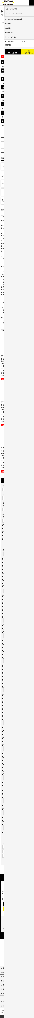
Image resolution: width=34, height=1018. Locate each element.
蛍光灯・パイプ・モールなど (12, 716)
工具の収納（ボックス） (11, 698)
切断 (5, 554)
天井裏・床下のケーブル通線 (12, 794)
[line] (25, 961)
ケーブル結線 (7, 805)
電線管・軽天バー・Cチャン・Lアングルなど (16, 587)
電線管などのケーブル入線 (12, 782)
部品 (4, 539)
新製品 (5, 525)
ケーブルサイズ (8, 763)
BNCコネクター (8, 632)
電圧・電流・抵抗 (9, 756)
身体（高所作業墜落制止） (12, 673)
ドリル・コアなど (9, 603)
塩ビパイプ (7, 562)
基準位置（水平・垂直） (11, 760)
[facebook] (21, 961)
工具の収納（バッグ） (10, 702)
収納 (5, 690)
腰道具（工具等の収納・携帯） (13, 712)
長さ (4, 767)
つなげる (7, 801)
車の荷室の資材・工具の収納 (12, 695)
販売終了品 (7, 528)
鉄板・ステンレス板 (9, 644)
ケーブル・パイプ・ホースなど (13, 666)
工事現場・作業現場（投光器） (13, 741)
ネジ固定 (6, 821)
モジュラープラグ (9, 628)
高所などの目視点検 (9, 774)
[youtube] (9, 961)
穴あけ (6, 635)
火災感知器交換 (8, 617)
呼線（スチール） (9, 606)
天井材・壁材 (7, 654)
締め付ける (7, 812)
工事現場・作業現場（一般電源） (14, 731)
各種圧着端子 (7, 625)
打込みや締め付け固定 (10, 817)
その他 (6, 827)
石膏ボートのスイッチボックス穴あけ (15, 657)
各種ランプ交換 (8, 613)
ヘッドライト (7, 738)
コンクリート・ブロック (11, 647)
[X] (13, 961)
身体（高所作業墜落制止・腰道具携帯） (16, 676)
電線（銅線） (7, 559)
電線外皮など (7, 580)
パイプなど (7, 599)
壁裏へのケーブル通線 (10, 797)
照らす (6, 722)
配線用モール (7, 576)
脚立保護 (6, 687)
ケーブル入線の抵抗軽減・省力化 (14, 790)
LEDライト (6, 734)
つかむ (6, 591)
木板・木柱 (7, 640)
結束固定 (6, 824)
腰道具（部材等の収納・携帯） (13, 709)
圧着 (5, 620)
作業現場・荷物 (8, 669)
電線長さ (6, 770)
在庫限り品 (7, 532)
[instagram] (17, 961)
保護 (5, 661)
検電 (4, 753)
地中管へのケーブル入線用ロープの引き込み (16, 786)
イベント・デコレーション (12, 745)
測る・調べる (8, 748)
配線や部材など (8, 596)
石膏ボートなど (8, 583)
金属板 (5, 573)
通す (5, 777)
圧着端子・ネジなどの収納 (12, 705)
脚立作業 (6, 719)
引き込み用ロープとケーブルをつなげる (16, 809)
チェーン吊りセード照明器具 (12, 610)
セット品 (6, 535)
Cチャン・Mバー (8, 569)
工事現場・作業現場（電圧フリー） (15, 727)
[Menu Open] (31, 2)
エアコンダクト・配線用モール (13, 566)
